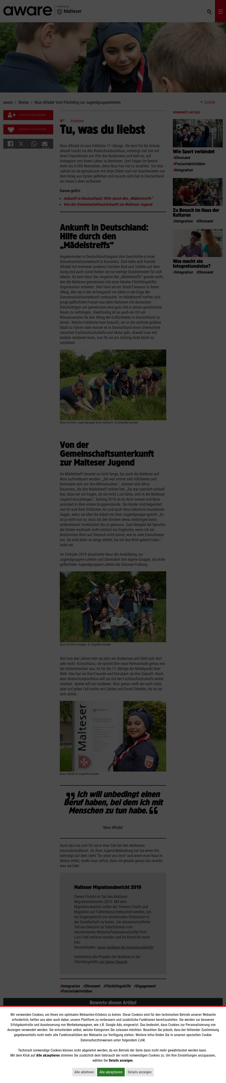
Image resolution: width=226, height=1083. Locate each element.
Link (141, 1040)
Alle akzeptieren (112, 1072)
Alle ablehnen (85, 1072)
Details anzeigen (141, 1072)
